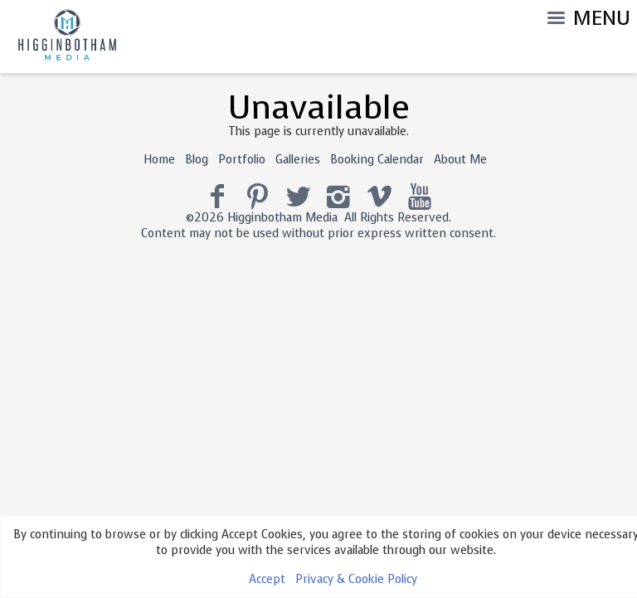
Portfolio (241, 160)
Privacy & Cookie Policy (356, 579)
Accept (267, 579)
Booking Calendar (377, 160)
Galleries (297, 160)
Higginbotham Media (282, 218)
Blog (196, 160)
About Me (460, 160)
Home (159, 160)
